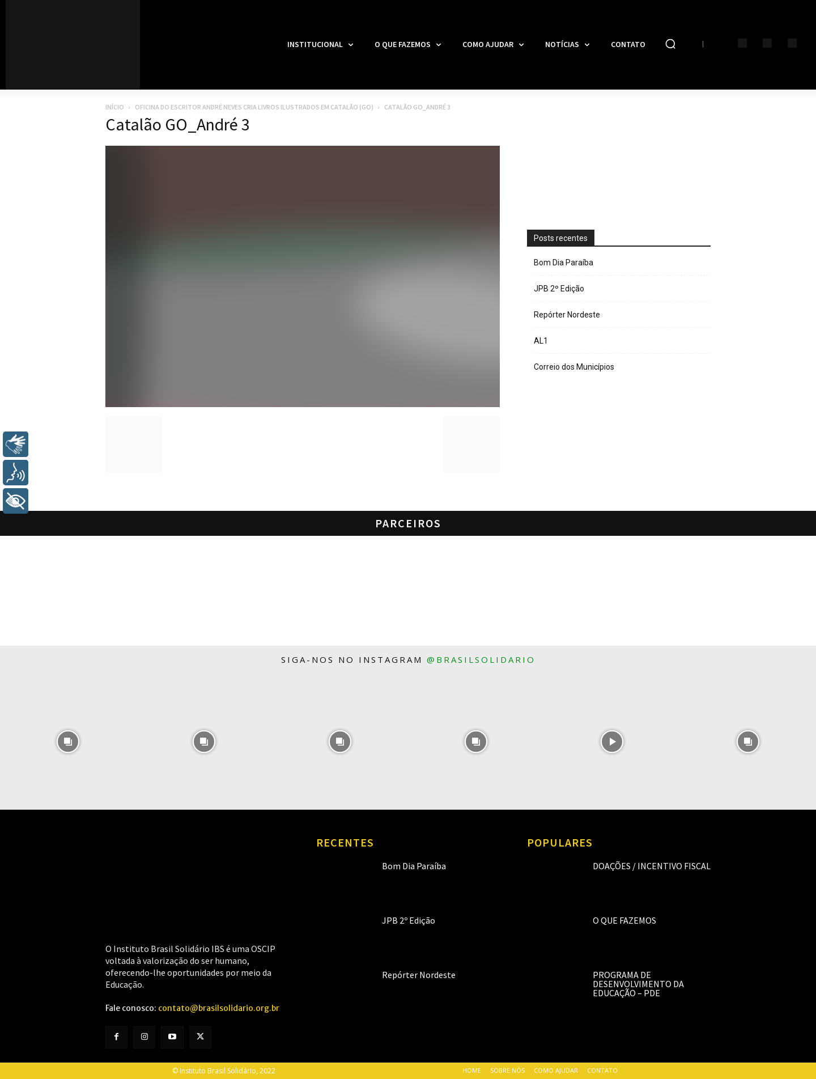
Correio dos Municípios (574, 366)
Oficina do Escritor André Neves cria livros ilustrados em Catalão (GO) (254, 107)
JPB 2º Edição (559, 288)
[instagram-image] (68, 742)
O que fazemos (624, 920)
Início (114, 107)
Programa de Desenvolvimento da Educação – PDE (638, 983)
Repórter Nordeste (567, 314)
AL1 (541, 340)
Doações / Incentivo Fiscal (652, 865)
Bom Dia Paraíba (563, 262)
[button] (670, 43)
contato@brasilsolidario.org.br (218, 1008)
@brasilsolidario (481, 659)
